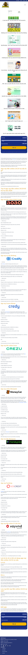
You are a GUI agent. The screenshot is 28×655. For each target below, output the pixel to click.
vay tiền (14, 159)
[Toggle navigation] (25, 5)
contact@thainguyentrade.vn (7, 642)
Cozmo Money (7, 311)
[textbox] (9, 141)
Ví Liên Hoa (9, 531)
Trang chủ (4, 648)
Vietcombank (21, 402)
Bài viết (2, 608)
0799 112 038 (5, 641)
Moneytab (7, 431)
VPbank (25, 402)
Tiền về (14, 147)
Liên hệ (3, 653)
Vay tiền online (4, 651)
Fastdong (2, 491)
